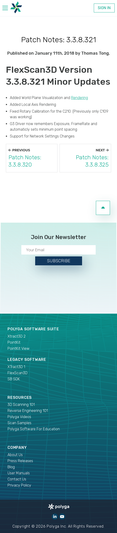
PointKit (14, 342)
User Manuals (19, 473)
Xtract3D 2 (17, 336)
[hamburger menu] (5, 9)
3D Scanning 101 (21, 404)
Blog (11, 467)
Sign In (104, 8)
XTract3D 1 (16, 367)
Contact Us (17, 479)
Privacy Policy (19, 485)
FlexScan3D (17, 373)
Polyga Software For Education (34, 429)
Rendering (79, 97)
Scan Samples (19, 423)
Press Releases (20, 461)
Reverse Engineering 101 (28, 410)
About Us (15, 455)
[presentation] (58, 288)
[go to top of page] (103, 208)
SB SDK (14, 379)
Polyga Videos (19, 417)
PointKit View (19, 348)
